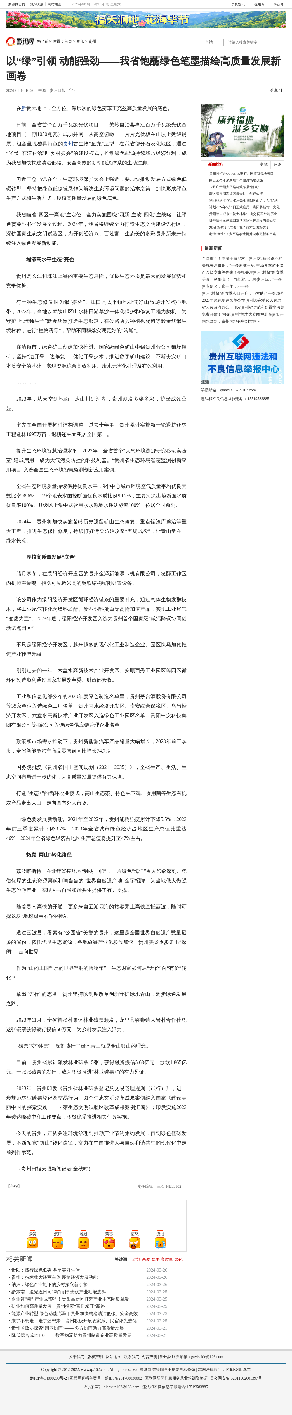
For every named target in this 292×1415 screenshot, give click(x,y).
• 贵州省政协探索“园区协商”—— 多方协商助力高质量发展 (66, 1328)
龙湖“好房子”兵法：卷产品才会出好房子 (239, 227)
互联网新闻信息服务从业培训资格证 (176, 1378)
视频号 (256, 4)
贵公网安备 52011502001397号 (236, 1378)
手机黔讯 (236, 4)
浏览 (264, 164)
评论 (277, 164)
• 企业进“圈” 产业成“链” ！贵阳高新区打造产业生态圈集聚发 (69, 1299)
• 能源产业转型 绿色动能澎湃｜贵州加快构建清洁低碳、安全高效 (73, 1313)
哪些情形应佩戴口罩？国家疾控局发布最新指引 (244, 220)
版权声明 (95, 1357)
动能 (136, 1259)
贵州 (92, 41)
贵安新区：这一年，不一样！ (227, 286)
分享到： (278, 90)
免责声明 (149, 1357)
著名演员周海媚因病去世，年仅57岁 (236, 194)
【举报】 (14, 1186)
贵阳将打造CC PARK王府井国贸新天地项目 (241, 174)
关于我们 (76, 1357)
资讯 (80, 41)
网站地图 (54, 4)
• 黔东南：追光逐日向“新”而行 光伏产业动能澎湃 (57, 1291)
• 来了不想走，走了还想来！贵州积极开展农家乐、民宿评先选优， (75, 1320)
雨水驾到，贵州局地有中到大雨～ (231, 321)
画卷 (146, 1259)
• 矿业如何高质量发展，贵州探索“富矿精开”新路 (57, 1306)
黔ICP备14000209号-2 (48, 1378)
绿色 (178, 1259)
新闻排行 (216, 164)
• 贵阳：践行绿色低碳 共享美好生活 (44, 1270)
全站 (209, 42)
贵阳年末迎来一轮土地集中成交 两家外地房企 (243, 214)
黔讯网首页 (16, 4)
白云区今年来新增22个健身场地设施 (236, 180)
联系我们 (132, 1357)
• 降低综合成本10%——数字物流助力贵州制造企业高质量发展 (70, 1335)
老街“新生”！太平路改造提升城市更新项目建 (242, 234)
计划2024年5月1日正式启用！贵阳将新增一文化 (244, 207)
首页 (68, 41)
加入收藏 (36, 4)
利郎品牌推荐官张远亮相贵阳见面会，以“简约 (243, 200)
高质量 (167, 1259)
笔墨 (155, 1259)
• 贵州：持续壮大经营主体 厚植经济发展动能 (53, 1277)
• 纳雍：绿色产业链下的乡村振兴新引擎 (48, 1284)
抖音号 (276, 4)
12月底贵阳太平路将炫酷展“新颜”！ (236, 187)
